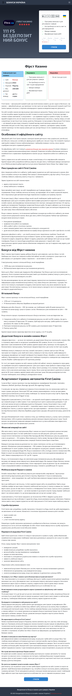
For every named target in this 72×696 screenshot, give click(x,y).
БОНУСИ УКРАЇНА (15, 2)
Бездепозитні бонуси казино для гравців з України (36, 689)
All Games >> (45, 41)
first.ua (15, 80)
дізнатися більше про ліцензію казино (39, 149)
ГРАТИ (54, 47)
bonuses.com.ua (56, 693)
